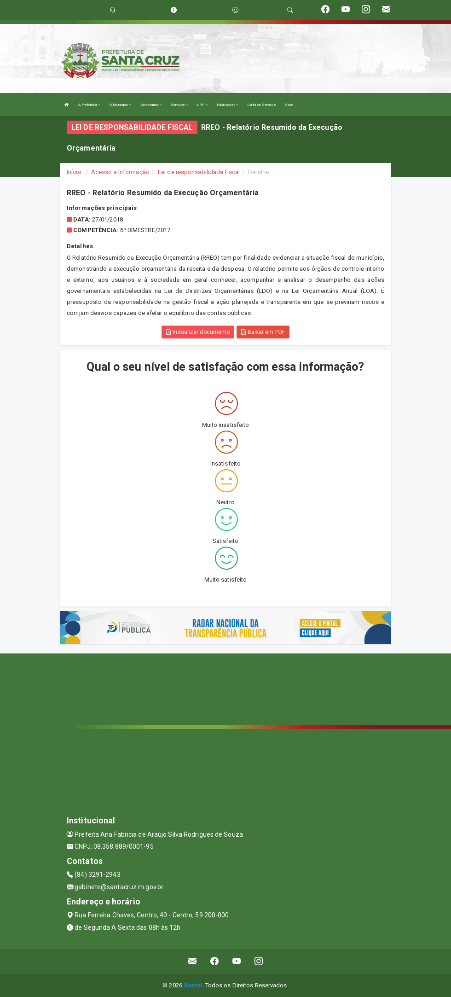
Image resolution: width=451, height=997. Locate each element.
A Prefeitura (89, 105)
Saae (289, 105)
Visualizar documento (198, 332)
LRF (202, 105)
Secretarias (151, 105)
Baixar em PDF (263, 332)
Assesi (193, 985)
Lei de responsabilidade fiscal (199, 172)
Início (74, 172)
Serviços (179, 105)
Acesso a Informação (120, 172)
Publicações (227, 105)
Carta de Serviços (262, 105)
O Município (120, 105)
